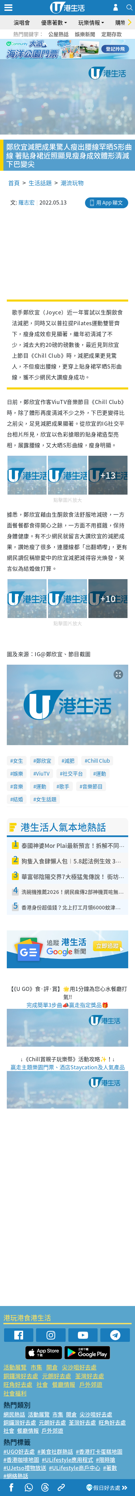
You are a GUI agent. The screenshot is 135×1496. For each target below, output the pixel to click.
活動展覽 (15, 1367)
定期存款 (111, 34)
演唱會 (22, 22)
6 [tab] (86, 49)
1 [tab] (52, 49)
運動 (101, 773)
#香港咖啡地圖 (21, 1459)
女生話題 (46, 799)
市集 (36, 1367)
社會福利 (15, 1393)
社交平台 (73, 773)
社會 (42, 1384)
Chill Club (98, 760)
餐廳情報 (63, 1384)
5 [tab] (79, 49)
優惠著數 (52, 22)
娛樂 (18, 773)
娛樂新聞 (85, 34)
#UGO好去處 (19, 1451)
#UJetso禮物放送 (24, 1468)
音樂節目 (92, 786)
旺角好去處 (17, 1384)
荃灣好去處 (89, 1376)
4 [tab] (72, 49)
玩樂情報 (89, 22)
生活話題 (40, 183)
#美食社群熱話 (55, 1451)
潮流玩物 (72, 183)
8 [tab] (72, 57)
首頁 (14, 183)
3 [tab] (66, 49)
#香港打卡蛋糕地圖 (99, 1451)
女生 (18, 760)
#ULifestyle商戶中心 (74, 1468)
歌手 (64, 786)
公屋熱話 (58, 34)
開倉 (52, 1367)
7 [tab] (66, 57)
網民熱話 (14, 1414)
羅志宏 (26, 202)
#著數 (110, 1468)
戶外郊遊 (90, 1384)
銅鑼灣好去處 (20, 1376)
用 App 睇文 (109, 202)
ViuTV (43, 773)
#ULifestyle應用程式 (67, 1459)
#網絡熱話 (15, 1476)
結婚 (18, 799)
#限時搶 (105, 1459)
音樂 (18, 786)
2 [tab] (59, 49)
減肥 (69, 760)
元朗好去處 (56, 1376)
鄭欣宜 (43, 760)
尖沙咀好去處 (79, 1367)
